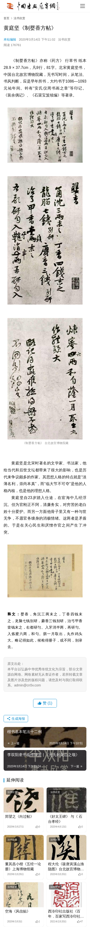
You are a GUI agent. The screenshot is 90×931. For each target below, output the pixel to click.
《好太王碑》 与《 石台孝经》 (65, 818)
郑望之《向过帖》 (19, 816)
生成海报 (16, 718)
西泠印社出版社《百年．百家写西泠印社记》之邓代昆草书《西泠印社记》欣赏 (66, 914)
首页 (6, 18)
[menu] (83, 6)
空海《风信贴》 (17, 911)
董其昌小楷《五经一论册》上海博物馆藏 (23, 866)
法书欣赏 (64, 39)
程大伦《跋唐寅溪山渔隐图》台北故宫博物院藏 (66, 866)
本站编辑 (10, 39)
